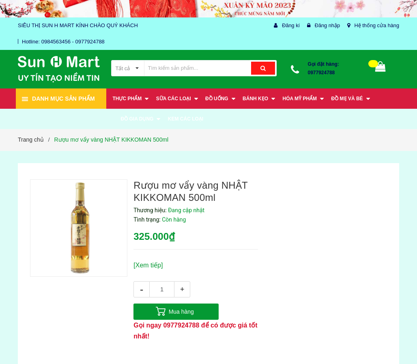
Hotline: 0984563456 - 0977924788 (63, 42)
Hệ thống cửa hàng (376, 25)
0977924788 (321, 72)
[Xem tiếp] (148, 265)
